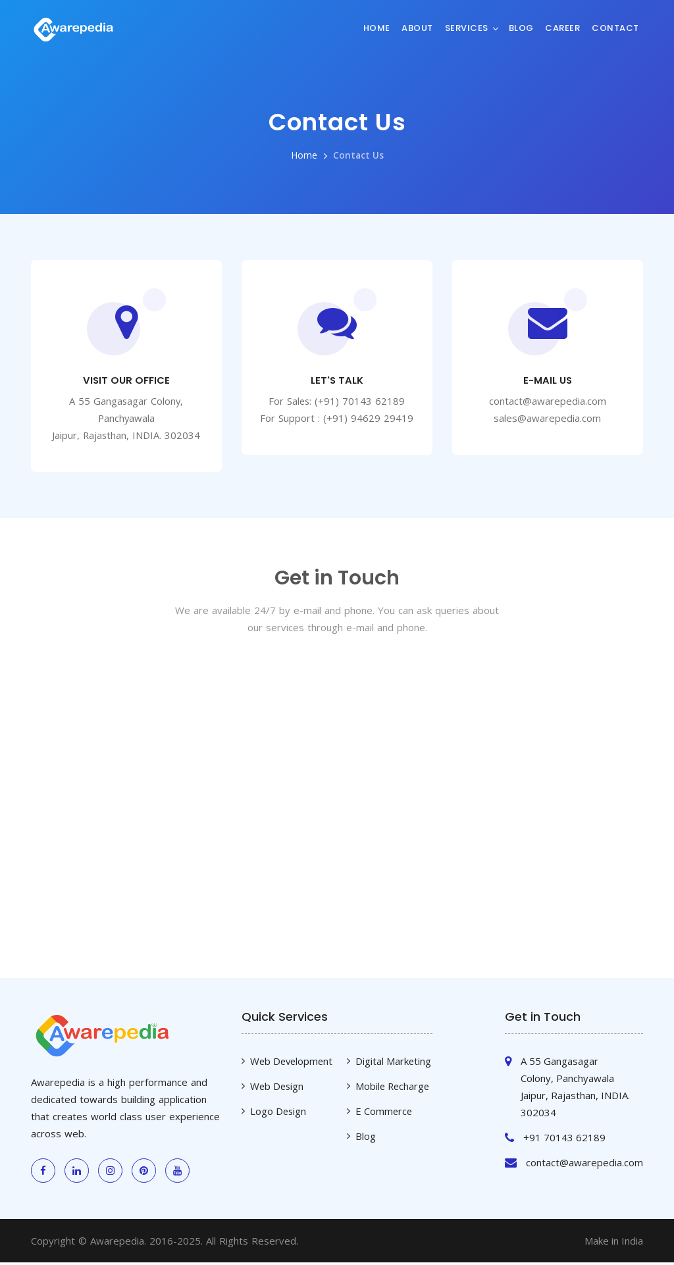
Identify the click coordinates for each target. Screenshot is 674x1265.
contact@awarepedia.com (547, 402)
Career (562, 27)
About (417, 27)
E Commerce (384, 1113)
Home (376, 27)
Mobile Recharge (393, 1088)
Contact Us (358, 155)
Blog (521, 27)
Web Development (293, 1063)
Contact (615, 27)
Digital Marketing (393, 1063)
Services (466, 27)
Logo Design (278, 1113)
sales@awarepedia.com (547, 419)
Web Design (277, 1088)
